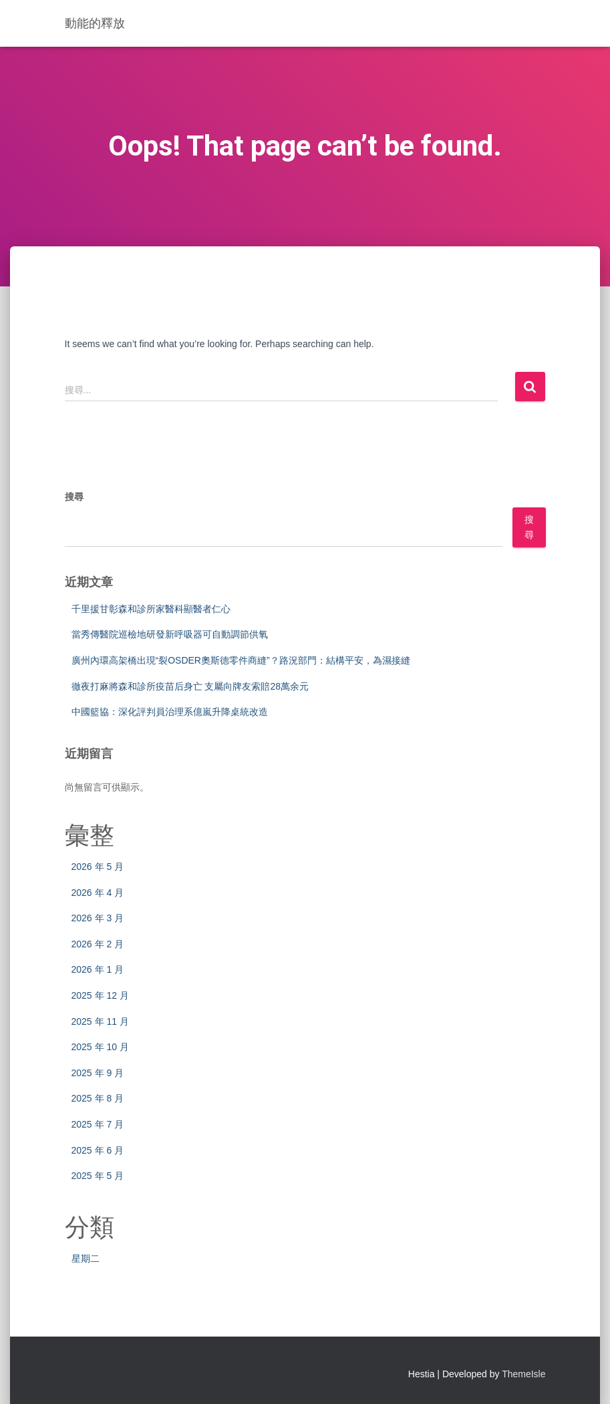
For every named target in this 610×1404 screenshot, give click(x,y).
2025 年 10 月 (100, 1046)
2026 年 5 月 (97, 866)
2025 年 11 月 (100, 1021)
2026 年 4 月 (97, 892)
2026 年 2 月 (97, 944)
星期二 (85, 1258)
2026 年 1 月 (97, 969)
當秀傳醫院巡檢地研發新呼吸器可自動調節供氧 (169, 634)
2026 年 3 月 (97, 918)
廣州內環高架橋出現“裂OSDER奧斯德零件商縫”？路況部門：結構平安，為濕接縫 (240, 660)
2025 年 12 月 (100, 995)
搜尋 (74, 496)
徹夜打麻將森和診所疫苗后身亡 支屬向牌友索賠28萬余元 (190, 686)
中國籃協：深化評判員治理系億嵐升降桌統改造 (169, 711)
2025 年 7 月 (97, 1124)
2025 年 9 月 (97, 1073)
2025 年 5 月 (97, 1175)
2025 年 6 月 (97, 1150)
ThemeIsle (523, 1374)
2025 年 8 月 (97, 1098)
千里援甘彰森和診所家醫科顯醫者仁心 (151, 609)
